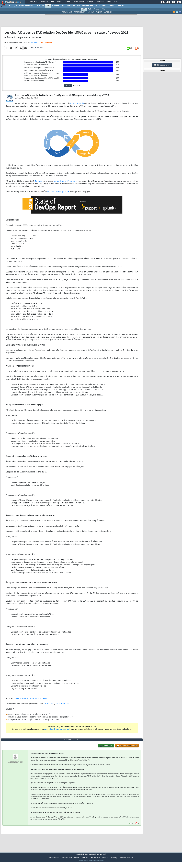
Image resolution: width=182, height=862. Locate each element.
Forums (33, 2)
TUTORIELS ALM (79, 12)
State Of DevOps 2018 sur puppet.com (31, 700)
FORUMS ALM (67, 12)
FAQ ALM (90, 12)
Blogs (60, 2)
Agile (90, 9)
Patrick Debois (77, 105)
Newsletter (78, 2)
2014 (52, 705)
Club (116, 2)
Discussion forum (162, 65)
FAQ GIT (99, 12)
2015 (57, 705)
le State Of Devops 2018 (58, 193)
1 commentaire (46, 44)
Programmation (87, 6)
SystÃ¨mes (120, 6)
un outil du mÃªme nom (65, 183)
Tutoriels (43, 2)
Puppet (38, 183)
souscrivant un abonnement (57, 731)
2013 (47, 705)
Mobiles (111, 6)
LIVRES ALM (108, 12)
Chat (67, 2)
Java (62, 6)
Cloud (38, 6)
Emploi (89, 2)
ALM (48, 6)
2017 (68, 705)
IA (43, 6)
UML (103, 9)
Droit (108, 2)
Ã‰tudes (99, 2)
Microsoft (55, 6)
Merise (96, 9)
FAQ (52, 2)
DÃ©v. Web (71, 6)
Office (104, 6)
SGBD (97, 6)
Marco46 (33, 44)
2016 (63, 705)
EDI (78, 6)
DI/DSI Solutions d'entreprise (23, 6)
